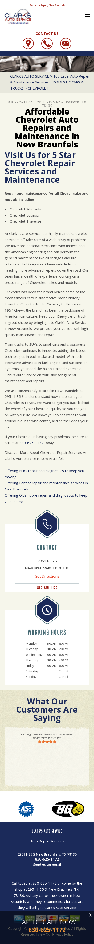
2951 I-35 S (45, 101)
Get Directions (47, 576)
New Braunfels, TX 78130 (64, 103)
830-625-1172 (20, 101)
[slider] (47, 741)
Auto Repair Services (47, 841)
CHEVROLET (38, 88)
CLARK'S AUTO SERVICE (29, 76)
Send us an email (47, 864)
